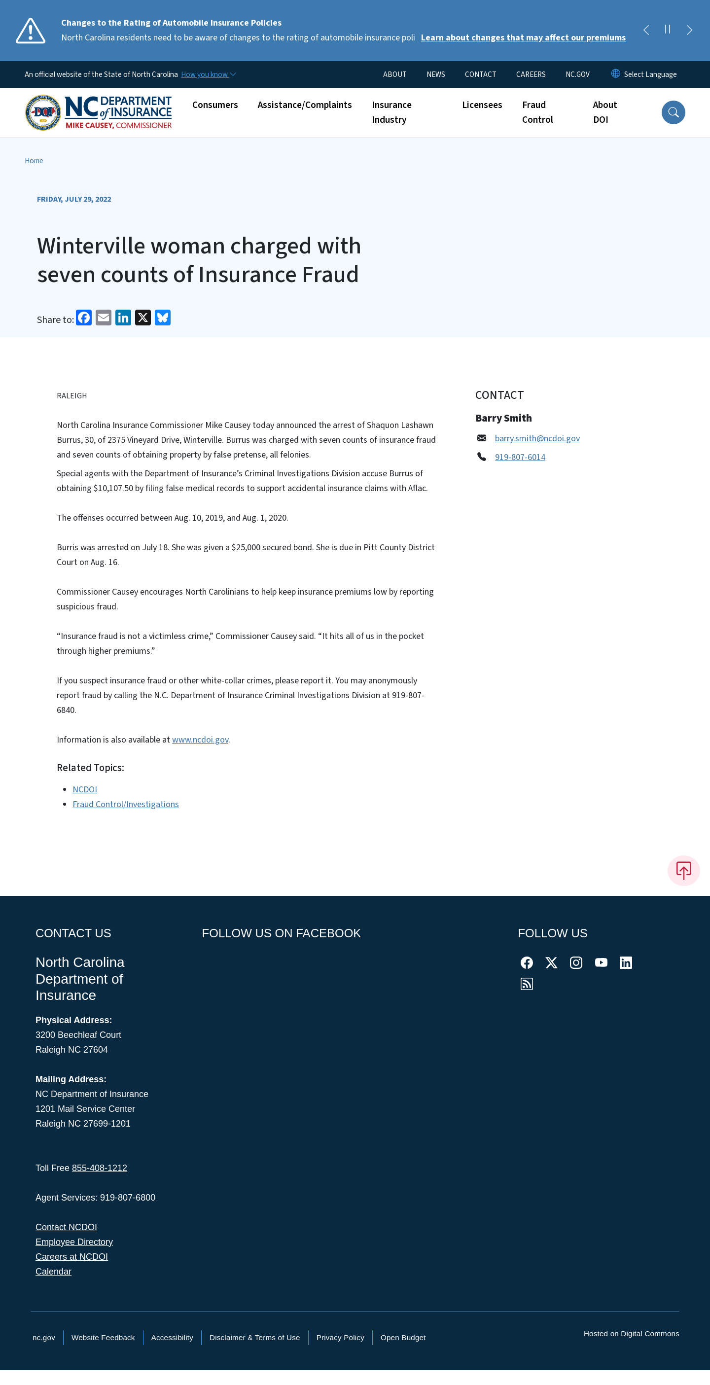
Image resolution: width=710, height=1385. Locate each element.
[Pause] (667, 30)
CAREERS (531, 74)
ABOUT (395, 74)
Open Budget (403, 1337)
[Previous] (646, 30)
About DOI (605, 112)
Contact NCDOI (66, 1227)
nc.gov (44, 1337)
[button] (673, 112)
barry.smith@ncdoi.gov (537, 438)
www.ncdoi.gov (200, 740)
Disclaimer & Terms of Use (255, 1337)
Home (34, 160)
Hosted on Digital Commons (631, 1333)
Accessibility (172, 1337)
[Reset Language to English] (615, 74)
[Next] (689, 30)
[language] (650, 74)
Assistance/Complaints (305, 105)
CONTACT (481, 74)
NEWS (435, 74)
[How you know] (208, 74)
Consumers (215, 105)
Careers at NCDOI (72, 1257)
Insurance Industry (392, 112)
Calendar (53, 1272)
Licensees (482, 105)
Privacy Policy (340, 1337)
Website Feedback (103, 1337)
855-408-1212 (99, 1168)
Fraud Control (537, 112)
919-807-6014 (520, 457)
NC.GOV (578, 74)
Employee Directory (74, 1242)
